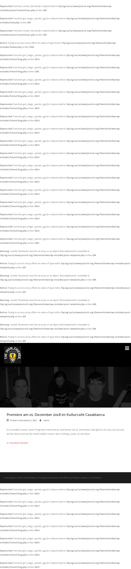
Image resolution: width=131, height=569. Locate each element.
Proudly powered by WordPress (54, 477)
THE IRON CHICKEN (19, 442)
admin (46, 420)
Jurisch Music (30, 477)
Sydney (84, 477)
